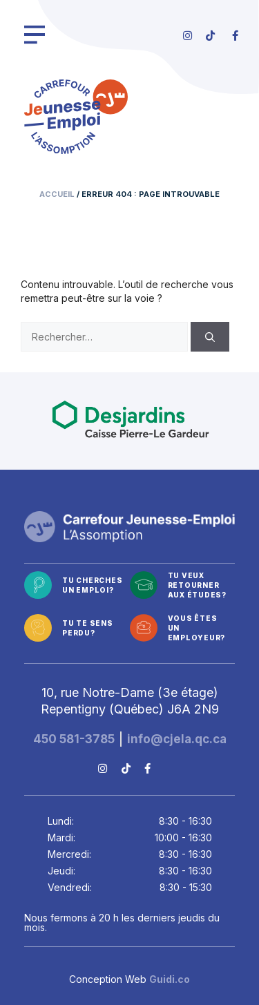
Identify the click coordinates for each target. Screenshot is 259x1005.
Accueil (57, 194)
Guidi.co (169, 979)
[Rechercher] (210, 337)
